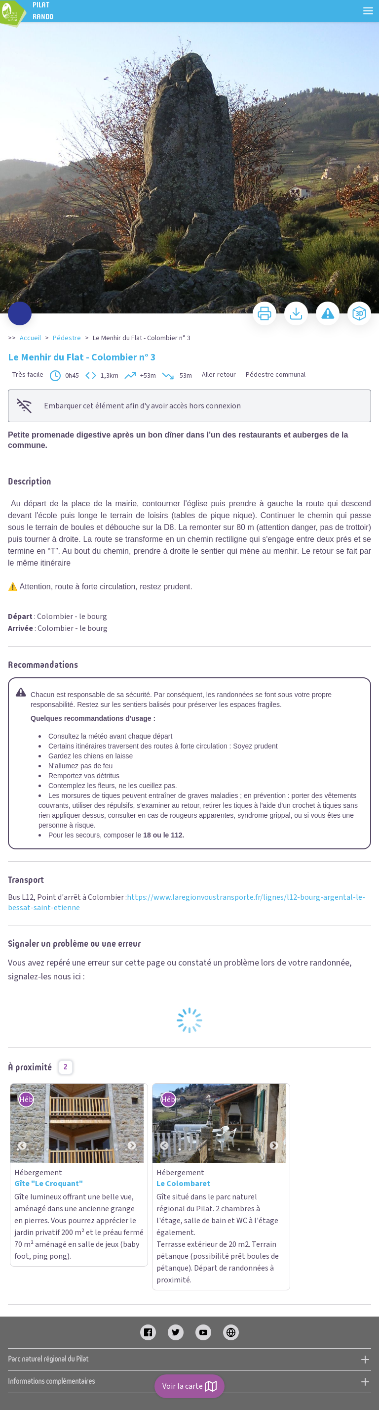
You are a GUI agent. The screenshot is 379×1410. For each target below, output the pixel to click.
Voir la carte (189, 1386)
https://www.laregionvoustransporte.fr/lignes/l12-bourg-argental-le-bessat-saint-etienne (186, 902)
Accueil (30, 338)
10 (107, 1149)
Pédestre (67, 338)
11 (116, 1149)
